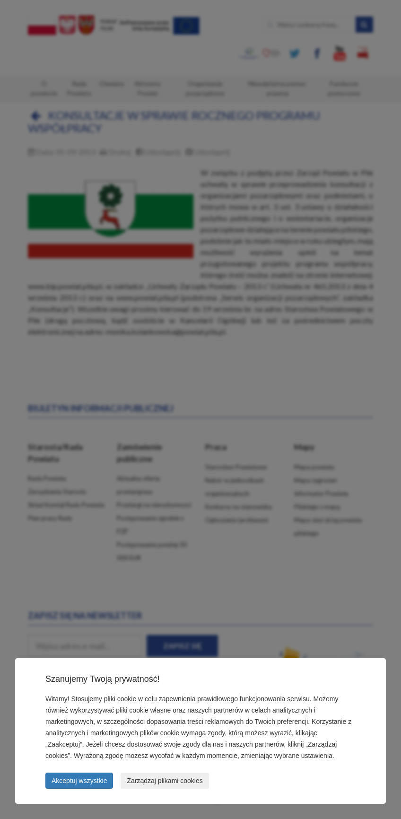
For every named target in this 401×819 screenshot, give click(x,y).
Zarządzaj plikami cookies (164, 780)
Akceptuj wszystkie (79, 780)
